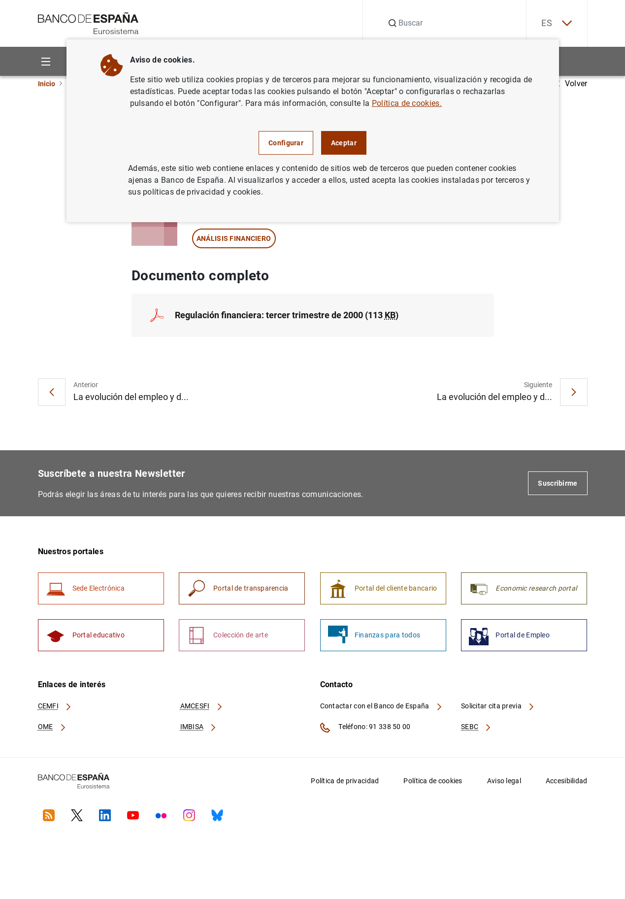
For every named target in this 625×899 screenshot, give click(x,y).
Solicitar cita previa (498, 706)
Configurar (285, 143)
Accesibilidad (567, 781)
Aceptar (344, 143)
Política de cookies (432, 781)
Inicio (46, 84)
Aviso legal (504, 781)
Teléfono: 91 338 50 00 (365, 728)
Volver (571, 83)
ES (556, 23)
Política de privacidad (345, 781)
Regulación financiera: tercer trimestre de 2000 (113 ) (286, 315)
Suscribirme (557, 483)
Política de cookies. (407, 103)
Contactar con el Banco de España (381, 706)
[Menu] (46, 61)
